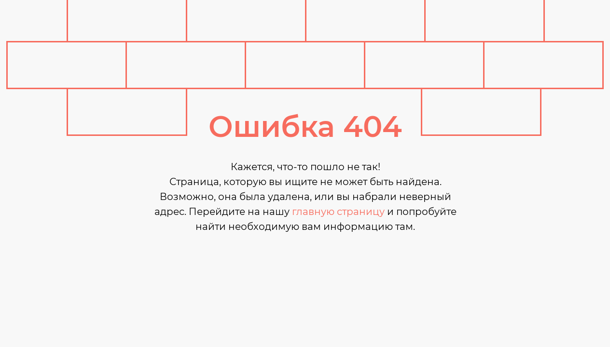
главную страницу (338, 211)
